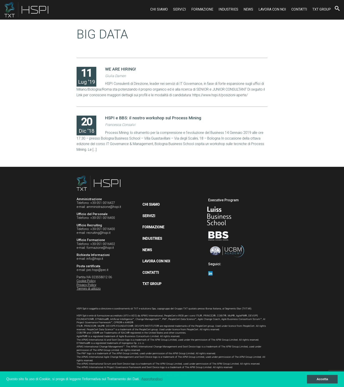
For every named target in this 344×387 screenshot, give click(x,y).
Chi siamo (159, 9)
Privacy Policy (86, 285)
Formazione (202, 9)
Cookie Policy (86, 281)
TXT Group (321, 9)
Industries (228, 9)
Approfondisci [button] (152, 379)
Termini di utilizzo (89, 289)
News (248, 9)
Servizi (179, 9)
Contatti (299, 9)
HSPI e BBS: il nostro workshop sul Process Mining (153, 117)
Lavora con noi (272, 9)
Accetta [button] (322, 379)
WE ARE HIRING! (120, 69)
